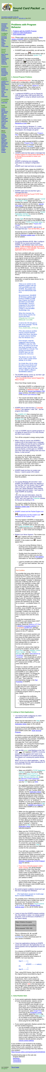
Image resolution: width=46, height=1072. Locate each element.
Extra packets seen (19, 34)
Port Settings (39, 557)
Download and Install (4, 37)
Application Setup (20, 724)
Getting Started (3, 109)
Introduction (4, 23)
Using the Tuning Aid (4, 63)
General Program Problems (22, 77)
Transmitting (4, 72)
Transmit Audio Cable (4, 120)
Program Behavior (3, 69)
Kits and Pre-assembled (4, 112)
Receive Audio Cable (4, 117)
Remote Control (3, 87)
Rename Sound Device (5, 57)
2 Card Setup (4, 46)
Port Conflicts (20, 570)
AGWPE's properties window (26, 626)
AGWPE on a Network (4, 82)
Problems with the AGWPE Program (25, 31)
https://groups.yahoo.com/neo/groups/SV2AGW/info (28, 1052)
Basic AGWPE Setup (3, 41)
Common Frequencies (4, 145)
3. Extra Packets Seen (19, 996)
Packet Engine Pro (4, 29)
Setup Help (4, 102)
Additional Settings (4, 60)
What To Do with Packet (4, 143)
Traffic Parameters (4, 95)
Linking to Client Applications (22, 33)
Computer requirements (4, 27)
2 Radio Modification (4, 127)
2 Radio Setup (3, 44)
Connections (4, 74)
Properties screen (36, 1012)
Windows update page (28, 235)
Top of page (15, 1067)
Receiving (4, 71)
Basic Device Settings (4, 55)
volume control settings (26, 1040)
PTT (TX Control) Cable (3, 124)
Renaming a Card (20, 123)
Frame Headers (3, 148)
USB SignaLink (4, 115)
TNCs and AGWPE (4, 140)
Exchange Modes (4, 137)
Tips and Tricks (3, 93)
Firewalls (3, 75)
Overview (3, 25)
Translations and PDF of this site (9, 17)
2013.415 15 (22, 18)
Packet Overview (3, 134)
